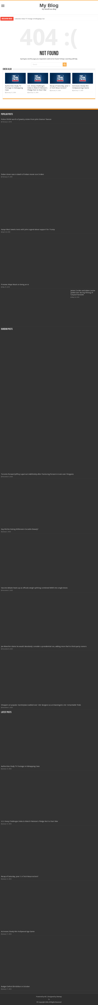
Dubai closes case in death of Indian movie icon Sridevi (22, 174)
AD (45, 996)
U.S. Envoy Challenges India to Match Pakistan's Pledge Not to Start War (37, 88)
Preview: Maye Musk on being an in (15, 284)
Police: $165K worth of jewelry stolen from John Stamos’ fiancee (26, 119)
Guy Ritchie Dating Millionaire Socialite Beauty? (19, 529)
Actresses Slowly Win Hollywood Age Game (80, 87)
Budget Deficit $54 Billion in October (15, 986)
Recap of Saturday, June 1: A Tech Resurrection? (60, 87)
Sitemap (59, 996)
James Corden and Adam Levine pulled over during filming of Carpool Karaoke (83, 293)
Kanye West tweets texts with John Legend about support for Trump (28, 229)
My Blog (49, 5)
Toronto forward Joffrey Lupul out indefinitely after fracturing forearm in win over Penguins (37, 474)
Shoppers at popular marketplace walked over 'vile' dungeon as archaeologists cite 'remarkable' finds (41, 705)
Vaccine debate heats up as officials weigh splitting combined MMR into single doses (34, 588)
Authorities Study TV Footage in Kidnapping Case (29, 19)
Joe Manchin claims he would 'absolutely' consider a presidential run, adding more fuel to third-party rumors (44, 646)
